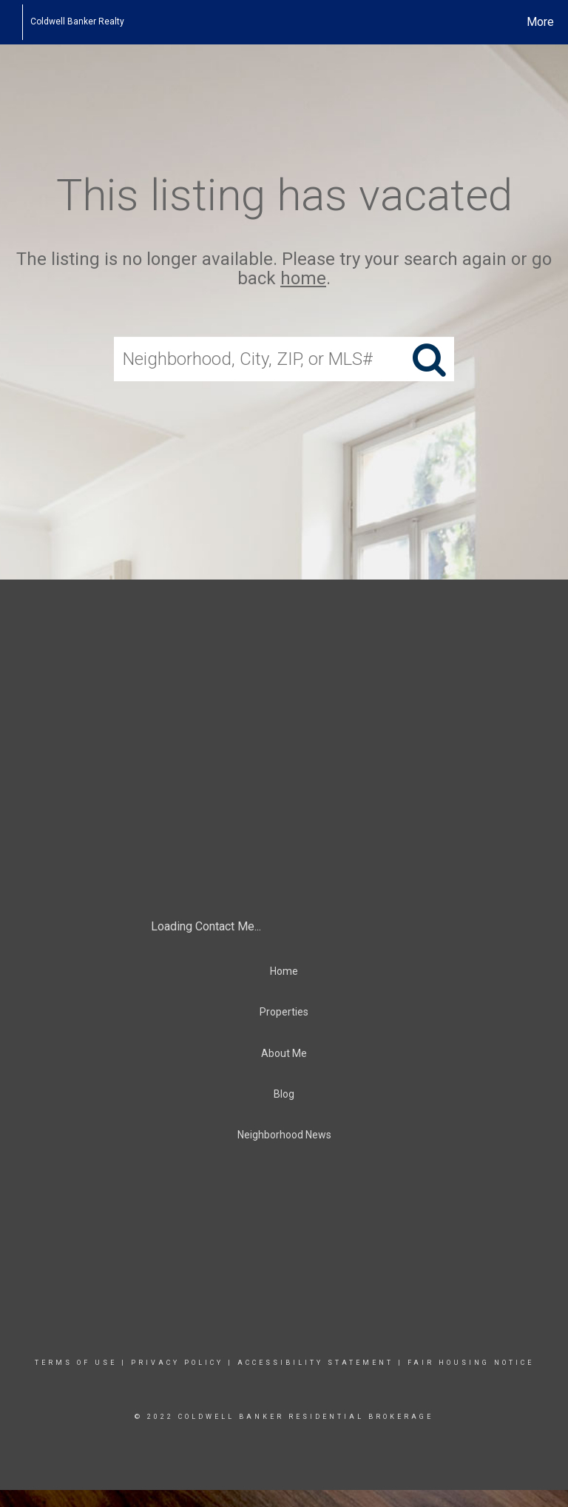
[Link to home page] (14, 22)
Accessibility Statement (315, 1362)
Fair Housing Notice (471, 1362)
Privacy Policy (177, 1362)
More (540, 22)
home (303, 279)
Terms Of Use (76, 1362)
